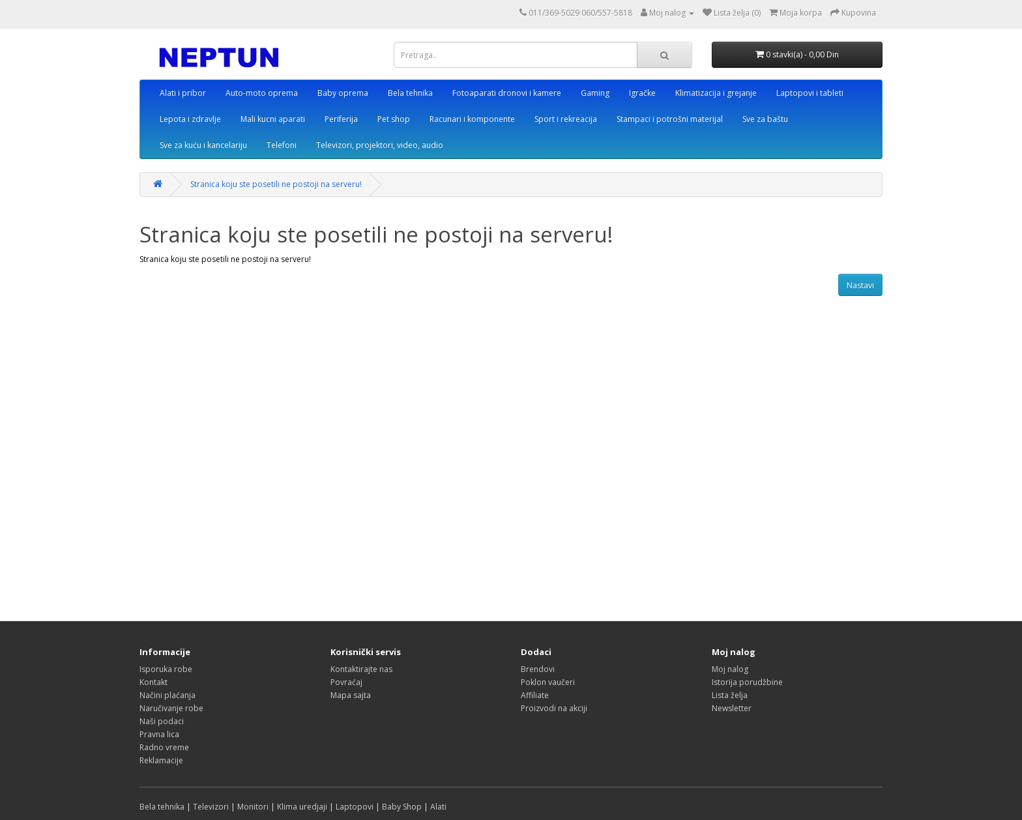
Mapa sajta (350, 695)
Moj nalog (730, 669)
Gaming (595, 92)
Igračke (642, 92)
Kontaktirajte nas (361, 669)
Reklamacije (161, 760)
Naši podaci (161, 721)
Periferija (341, 118)
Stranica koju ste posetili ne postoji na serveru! (276, 184)
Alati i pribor (183, 92)
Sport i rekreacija (565, 118)
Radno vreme (164, 747)
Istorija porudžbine (747, 682)
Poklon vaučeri (548, 682)
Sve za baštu (765, 118)
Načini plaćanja (167, 695)
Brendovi (538, 669)
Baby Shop (402, 806)
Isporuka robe (165, 669)
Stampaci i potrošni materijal (670, 118)
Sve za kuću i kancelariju (203, 145)
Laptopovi (354, 806)
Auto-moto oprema (262, 92)
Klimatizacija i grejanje (716, 92)
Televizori (211, 806)
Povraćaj (346, 682)
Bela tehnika (410, 92)
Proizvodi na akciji (554, 708)
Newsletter (732, 708)
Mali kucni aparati (273, 118)
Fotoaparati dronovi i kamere (506, 92)
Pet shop (393, 118)
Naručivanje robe (171, 708)
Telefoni (282, 145)
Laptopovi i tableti (809, 92)
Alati (438, 806)
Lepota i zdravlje (190, 118)
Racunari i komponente (472, 118)
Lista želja (730, 695)
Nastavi (860, 285)
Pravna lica (159, 734)
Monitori (253, 806)
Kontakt (153, 682)
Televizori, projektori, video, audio (379, 145)
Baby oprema (342, 92)
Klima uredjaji (302, 806)
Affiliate (535, 695)
